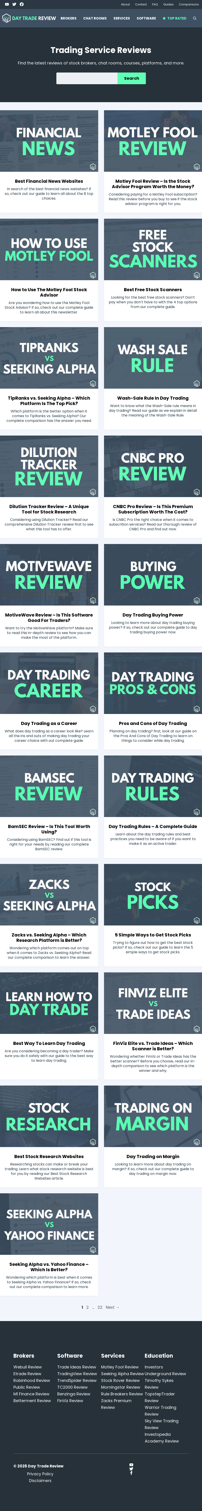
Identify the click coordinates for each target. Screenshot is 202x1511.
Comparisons (189, 4)
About (125, 4)
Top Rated (174, 18)
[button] (195, 18)
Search (131, 78)
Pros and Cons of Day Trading (153, 723)
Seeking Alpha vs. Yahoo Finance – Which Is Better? (49, 1267)
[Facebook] (22, 4)
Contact (141, 4)
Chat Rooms (95, 18)
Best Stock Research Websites (49, 1156)
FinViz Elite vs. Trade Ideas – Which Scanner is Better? (153, 1046)
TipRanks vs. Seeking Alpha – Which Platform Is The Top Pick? (49, 401)
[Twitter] (7, 4)
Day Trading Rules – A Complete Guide (153, 826)
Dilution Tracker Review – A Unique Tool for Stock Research (49, 509)
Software (146, 18)
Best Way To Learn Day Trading (49, 1043)
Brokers (69, 18)
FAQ (155, 4)
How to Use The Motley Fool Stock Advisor (49, 292)
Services (121, 18)
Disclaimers (40, 1480)
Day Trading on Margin (153, 1156)
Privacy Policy (40, 1474)
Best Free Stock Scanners (153, 289)
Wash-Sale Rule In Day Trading (153, 398)
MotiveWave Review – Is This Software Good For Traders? (49, 617)
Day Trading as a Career (49, 723)
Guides (168, 4)
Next (113, 1307)
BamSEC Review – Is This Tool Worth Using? (49, 829)
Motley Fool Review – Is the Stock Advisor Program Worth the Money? (153, 184)
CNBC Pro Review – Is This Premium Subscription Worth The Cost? (153, 509)
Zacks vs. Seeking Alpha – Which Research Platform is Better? (49, 937)
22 (100, 1307)
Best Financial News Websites (49, 181)
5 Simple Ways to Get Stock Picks (153, 935)
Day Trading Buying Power (153, 615)
